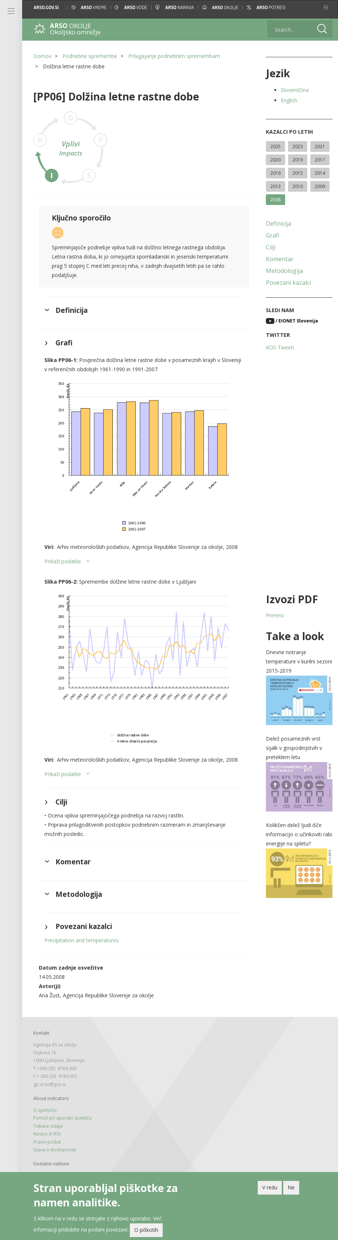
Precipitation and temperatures (81, 940)
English (289, 100)
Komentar (280, 259)
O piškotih (146, 1231)
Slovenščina (295, 89)
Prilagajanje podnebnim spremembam (174, 55)
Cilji (271, 247)
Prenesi (275, 615)
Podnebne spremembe (89, 55)
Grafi (272, 235)
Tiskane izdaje (48, 1126)
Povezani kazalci (288, 283)
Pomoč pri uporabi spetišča (62, 1118)
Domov (42, 55)
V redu (269, 1188)
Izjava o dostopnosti (54, 1150)
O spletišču (45, 1110)
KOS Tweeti (280, 347)
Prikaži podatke (62, 561)
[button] (326, 7)
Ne (291, 1188)
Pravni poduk (47, 1142)
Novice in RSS (47, 1134)
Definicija (278, 223)
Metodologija (284, 271)
